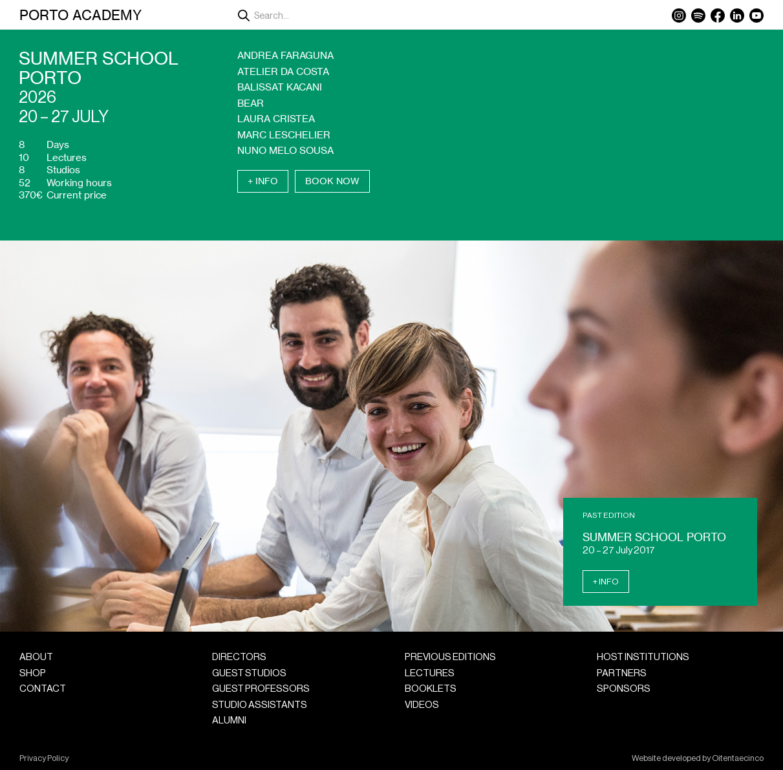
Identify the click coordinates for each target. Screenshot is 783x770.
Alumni (229, 720)
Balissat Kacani (279, 87)
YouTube (756, 15)
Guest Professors (261, 689)
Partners (622, 673)
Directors (239, 657)
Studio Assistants (259, 705)
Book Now (332, 181)
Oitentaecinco (738, 758)
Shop (32, 673)
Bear (250, 103)
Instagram (679, 15)
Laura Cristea (276, 118)
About (36, 657)
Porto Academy (80, 14)
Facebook (718, 15)
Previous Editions (450, 657)
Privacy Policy (44, 758)
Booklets (430, 689)
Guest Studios (249, 673)
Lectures (430, 673)
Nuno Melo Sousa (285, 150)
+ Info (263, 181)
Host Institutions (643, 657)
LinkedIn (737, 15)
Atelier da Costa (283, 71)
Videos (422, 705)
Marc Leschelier (283, 135)
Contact (42, 689)
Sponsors (623, 689)
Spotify (698, 15)
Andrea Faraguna (285, 55)
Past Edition (609, 515)
